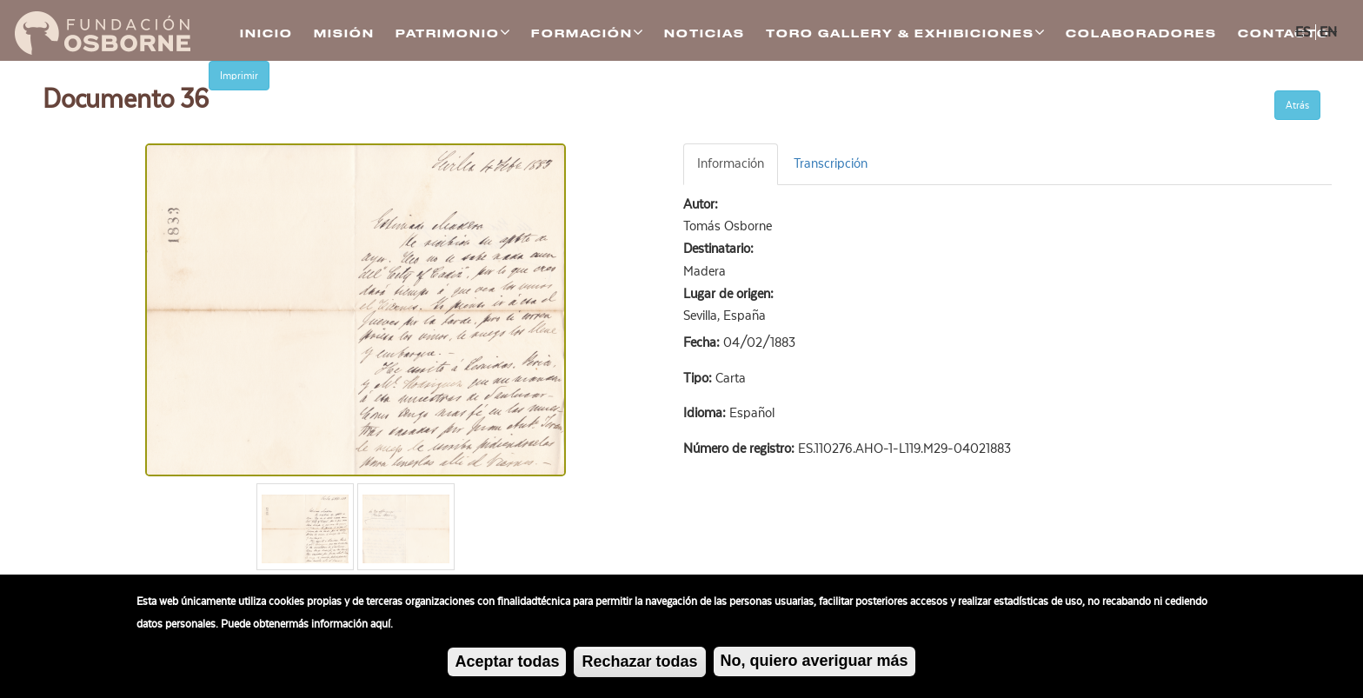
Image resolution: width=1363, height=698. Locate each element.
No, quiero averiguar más (814, 663)
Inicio (266, 34)
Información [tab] (730, 163)
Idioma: (706, 413)
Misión (344, 34)
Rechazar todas (639, 664)
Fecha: (703, 342)
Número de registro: (740, 448)
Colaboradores (1141, 34)
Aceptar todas (507, 664)
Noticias (704, 34)
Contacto (1284, 34)
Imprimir (239, 76)
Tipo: (699, 378)
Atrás (1297, 105)
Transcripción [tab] (831, 163)
